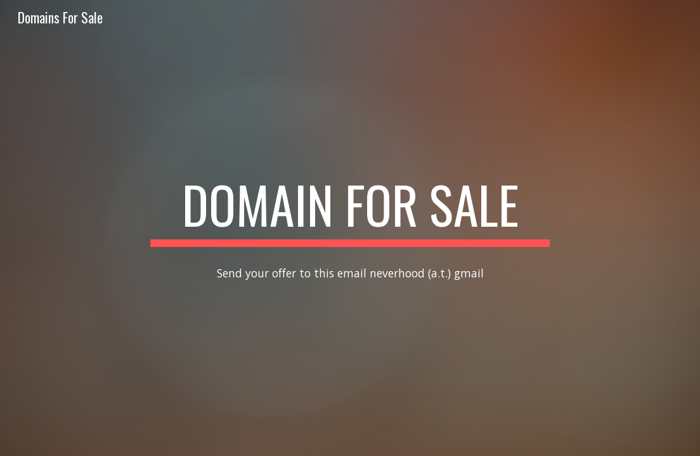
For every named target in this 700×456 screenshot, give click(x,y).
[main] (350, 210)
